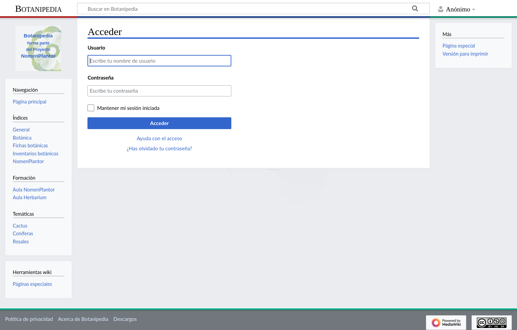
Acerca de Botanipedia (83, 319)
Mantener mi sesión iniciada (128, 108)
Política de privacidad (29, 319)
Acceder (159, 123)
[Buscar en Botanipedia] (253, 8)
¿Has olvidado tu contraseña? (159, 148)
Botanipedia (38, 8)
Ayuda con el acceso (159, 138)
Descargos (125, 319)
